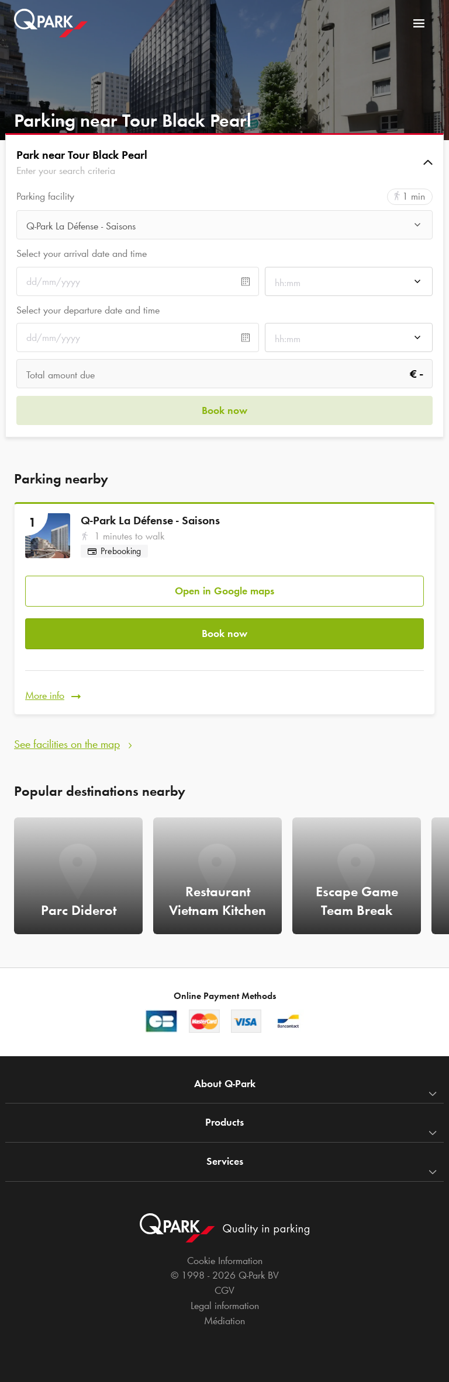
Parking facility (45, 196)
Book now (224, 633)
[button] (224, 162)
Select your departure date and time (88, 310)
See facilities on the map (67, 744)
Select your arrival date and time (81, 253)
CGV (224, 1290)
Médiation (224, 1320)
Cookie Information (225, 1260)
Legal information (225, 1305)
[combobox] (224, 228)
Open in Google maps (224, 590)
